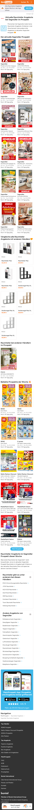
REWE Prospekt (6, 727)
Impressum (4, 766)
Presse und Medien (7, 782)
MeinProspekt (5, 716)
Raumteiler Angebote (17, 716)
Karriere (3, 788)
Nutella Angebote (7, 747)
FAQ (2, 760)
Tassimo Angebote (7, 744)
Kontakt (3, 785)
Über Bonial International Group (11, 780)
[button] (31, 2)
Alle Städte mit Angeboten (9, 752)
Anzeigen (29, 14)
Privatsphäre (5, 772)
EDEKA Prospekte (6, 733)
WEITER (28, 8)
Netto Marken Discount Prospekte (12, 730)
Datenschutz (5, 769)
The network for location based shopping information (14, 801)
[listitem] (9, 54)
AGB (2, 763)
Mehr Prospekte (17, 549)
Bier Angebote (5, 750)
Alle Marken (5, 736)
